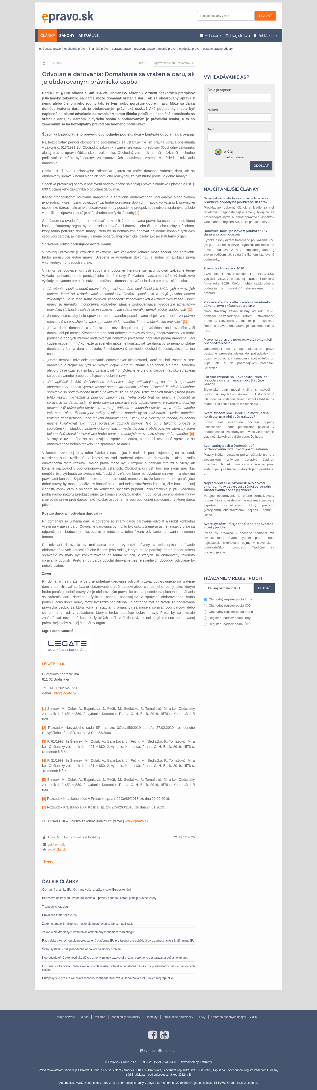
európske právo (189, 48)
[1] (137, 213)
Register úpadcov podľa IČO (226, 624)
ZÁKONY (67, 35)
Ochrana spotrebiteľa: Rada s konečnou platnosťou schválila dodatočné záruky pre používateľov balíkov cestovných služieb (118, 968)
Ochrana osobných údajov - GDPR (234, 1017)
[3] (185, 322)
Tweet (48, 861)
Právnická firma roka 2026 (59, 915)
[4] (74, 343)
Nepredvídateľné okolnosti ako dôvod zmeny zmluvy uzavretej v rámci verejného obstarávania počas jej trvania (115, 957)
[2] (190, 309)
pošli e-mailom (58, 844)
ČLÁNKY (47, 35)
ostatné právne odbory (218, 48)
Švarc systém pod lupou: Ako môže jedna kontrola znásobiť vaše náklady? (236, 414)
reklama (100, 1017)
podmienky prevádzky (125, 1017)
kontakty (152, 1017)
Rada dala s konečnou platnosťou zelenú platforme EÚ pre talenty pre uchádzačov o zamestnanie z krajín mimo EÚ (118, 940)
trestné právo (167, 48)
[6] (192, 434)
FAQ (202, 1017)
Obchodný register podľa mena (228, 612)
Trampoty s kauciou (55, 906)
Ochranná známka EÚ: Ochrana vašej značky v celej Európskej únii (86, 889)
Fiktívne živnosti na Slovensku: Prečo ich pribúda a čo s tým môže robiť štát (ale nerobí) (235, 380)
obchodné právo (74, 48)
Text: (211, 129)
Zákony (168, 1051)
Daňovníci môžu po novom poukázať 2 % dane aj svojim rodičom (235, 232)
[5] (119, 370)
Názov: (213, 110)
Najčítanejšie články (231, 189)
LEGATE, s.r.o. (53, 664)
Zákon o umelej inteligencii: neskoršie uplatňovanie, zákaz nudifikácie (87, 923)
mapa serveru (66, 1017)
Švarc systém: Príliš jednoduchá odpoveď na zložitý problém (82, 949)
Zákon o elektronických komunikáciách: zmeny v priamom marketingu (87, 932)
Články (149, 1051)
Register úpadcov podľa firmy (227, 618)
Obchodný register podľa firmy (228, 599)
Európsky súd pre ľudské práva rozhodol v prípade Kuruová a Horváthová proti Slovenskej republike (108, 978)
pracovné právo (144, 48)
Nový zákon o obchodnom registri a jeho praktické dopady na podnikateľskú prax (236, 200)
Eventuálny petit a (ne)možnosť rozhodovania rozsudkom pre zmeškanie (236, 447)
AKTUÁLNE (89, 35)
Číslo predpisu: (219, 90)
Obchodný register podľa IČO (227, 605)
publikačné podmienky (178, 1017)
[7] (82, 458)
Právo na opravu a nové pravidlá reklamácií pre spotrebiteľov (238, 341)
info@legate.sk (65, 693)
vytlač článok (57, 849)
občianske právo (50, 48)
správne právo (121, 48)
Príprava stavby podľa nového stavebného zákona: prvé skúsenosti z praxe (237, 304)
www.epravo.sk (136, 821)
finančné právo (98, 48)
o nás (84, 1017)
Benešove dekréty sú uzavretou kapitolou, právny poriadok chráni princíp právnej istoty (99, 898)
